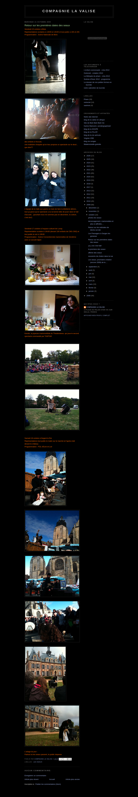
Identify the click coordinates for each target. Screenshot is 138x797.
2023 (89, 166)
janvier (91, 291)
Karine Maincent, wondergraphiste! (97, 126)
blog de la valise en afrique (94, 120)
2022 (89, 170)
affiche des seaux (95, 253)
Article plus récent (31, 779)
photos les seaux (94, 218)
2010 (89, 201)
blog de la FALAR (90, 132)
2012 (89, 194)
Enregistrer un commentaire (35, 776)
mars (91, 284)
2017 (89, 187)
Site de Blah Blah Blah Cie (94, 123)
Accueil (52, 779)
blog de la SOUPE (91, 129)
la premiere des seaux (96, 249)
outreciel (87, 102)
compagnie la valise (96, 307)
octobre (92, 215)
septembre (93, 267)
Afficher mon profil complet (97, 315)
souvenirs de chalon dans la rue (100, 256)
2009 (89, 205)
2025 (89, 159)
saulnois (87, 105)
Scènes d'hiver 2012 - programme (97, 79)
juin (90, 274)
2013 (89, 191)
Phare (86, 99)
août (91, 270)
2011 (89, 198)
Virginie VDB (89, 138)
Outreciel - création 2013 (93, 73)
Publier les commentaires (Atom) (48, 784)
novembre (93, 211)
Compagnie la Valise (69, 11)
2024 (89, 163)
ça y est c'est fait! (94, 246)
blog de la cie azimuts (92, 135)
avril (90, 281)
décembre (93, 208)
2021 (89, 173)
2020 (89, 177)
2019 (89, 180)
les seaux (37, 762)
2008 (89, 296)
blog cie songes (90, 141)
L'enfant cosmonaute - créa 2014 (96, 70)
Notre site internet (91, 117)
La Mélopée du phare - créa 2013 (97, 76)
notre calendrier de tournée (94, 88)
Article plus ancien (73, 779)
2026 (89, 156)
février (91, 288)
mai (90, 277)
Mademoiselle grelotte (92, 144)
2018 (89, 184)
